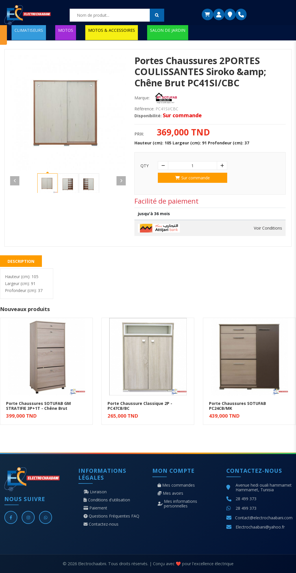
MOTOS (65, 30)
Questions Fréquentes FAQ (111, 516)
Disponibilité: (148, 116)
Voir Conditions (268, 228)
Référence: (144, 109)
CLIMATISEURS (28, 30)
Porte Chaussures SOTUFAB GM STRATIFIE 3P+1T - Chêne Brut (38, 406)
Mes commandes (176, 485)
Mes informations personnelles (177, 503)
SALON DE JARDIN (167, 30)
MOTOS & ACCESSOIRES (111, 30)
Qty (144, 165)
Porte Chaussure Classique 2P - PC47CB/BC (140, 406)
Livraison (95, 492)
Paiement (95, 508)
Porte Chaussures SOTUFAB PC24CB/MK (237, 406)
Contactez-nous (101, 524)
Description (21, 261)
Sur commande (192, 178)
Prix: (139, 134)
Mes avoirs (170, 493)
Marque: (142, 98)
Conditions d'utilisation (107, 500)
